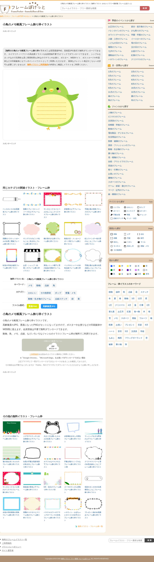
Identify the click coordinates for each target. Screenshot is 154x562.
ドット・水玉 (132, 218)
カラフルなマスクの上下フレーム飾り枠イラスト (52, 464)
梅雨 (120, 338)
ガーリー (116, 211)
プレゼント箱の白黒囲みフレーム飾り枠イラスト (93, 515)
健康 (111, 344)
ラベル (143, 242)
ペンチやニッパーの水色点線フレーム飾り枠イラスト (72, 268)
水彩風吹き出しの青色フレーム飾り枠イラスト (72, 439)
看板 (134, 318)
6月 (146, 325)
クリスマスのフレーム (140, 59)
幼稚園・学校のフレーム (118, 125)
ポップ (58, 293)
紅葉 (129, 311)
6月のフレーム (137, 80)
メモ (30, 285)
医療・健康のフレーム (117, 141)
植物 (111, 292)
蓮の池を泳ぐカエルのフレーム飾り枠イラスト (11, 464)
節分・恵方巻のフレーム (141, 27)
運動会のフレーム (116, 55)
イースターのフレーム (140, 39)
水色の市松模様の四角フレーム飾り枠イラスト (11, 515)
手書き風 (116, 215)
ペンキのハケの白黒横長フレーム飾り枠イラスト (11, 211)
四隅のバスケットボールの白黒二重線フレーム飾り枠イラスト (11, 241)
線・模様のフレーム (117, 194)
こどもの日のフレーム (117, 43)
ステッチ (144, 292)
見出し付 (130, 246)
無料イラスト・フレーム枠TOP (11, 16)
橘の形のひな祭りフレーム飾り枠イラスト (52, 240)
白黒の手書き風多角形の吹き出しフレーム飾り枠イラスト (31, 464)
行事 (141, 305)
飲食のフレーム (115, 129)
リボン (129, 242)
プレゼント (130, 325)
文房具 (134, 331)
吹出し (116, 242)
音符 (120, 331)
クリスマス (120, 305)
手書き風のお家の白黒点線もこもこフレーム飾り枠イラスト (93, 268)
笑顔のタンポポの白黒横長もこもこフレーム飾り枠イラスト (93, 489)
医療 (111, 325)
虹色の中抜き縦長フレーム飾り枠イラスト (11, 266)
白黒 (139, 274)
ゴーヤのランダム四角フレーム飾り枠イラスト (72, 489)
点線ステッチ (61, 299)
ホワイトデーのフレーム (118, 35)
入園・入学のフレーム (117, 39)
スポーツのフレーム (117, 182)
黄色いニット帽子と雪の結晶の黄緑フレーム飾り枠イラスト (52, 268)
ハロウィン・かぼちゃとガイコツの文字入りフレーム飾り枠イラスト (72, 516)
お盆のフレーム (138, 51)
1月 (110, 305)
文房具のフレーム (116, 121)
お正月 (121, 311)
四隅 (115, 238)
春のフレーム (114, 96)
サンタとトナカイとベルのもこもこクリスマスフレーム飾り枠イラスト (52, 213)
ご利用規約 (34, 354)
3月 (133, 298)
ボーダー (143, 211)
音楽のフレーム (115, 166)
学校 (142, 331)
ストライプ (131, 211)
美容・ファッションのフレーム (121, 145)
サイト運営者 (7, 550)
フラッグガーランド (133, 338)
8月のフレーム (137, 84)
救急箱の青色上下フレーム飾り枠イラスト (31, 488)
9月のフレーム (114, 88)
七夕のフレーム (115, 51)
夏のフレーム (137, 96)
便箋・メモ (70, 293)
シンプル (116, 207)
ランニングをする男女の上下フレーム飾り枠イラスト (93, 439)
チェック (143, 215)
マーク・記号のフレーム (118, 190)
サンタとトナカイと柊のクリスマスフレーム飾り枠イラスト (11, 489)
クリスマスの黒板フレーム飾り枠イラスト (11, 437)
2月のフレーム (137, 71)
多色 (147, 274)
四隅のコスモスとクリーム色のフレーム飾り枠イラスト (31, 515)
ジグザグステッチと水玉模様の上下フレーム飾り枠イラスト (31, 439)
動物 (38, 285)
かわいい (28, 16)
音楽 (140, 325)
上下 (128, 234)
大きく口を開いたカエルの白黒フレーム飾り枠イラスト (52, 439)
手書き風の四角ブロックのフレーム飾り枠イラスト (93, 211)
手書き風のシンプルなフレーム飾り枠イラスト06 (72, 464)
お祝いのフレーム (116, 174)
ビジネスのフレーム (117, 116)
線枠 (118, 292)
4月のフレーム (137, 76)
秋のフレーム (114, 100)
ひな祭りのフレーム (139, 31)
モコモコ (117, 246)
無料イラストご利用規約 (37, 64)
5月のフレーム (114, 80)
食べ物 (137, 311)
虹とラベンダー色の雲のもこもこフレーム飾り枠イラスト (93, 241)
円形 (128, 238)
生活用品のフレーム (117, 137)
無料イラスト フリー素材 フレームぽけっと (76, 559)
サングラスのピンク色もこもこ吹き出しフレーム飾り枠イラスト (31, 241)
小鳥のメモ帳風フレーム (53, 341)
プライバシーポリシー (11, 547)
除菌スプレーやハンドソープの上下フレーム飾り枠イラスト (31, 211)
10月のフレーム (138, 88)
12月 (140, 298)
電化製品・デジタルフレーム (120, 133)
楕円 (142, 238)
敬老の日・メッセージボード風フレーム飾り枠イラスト (72, 241)
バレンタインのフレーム (118, 31)
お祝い (119, 325)
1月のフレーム (114, 71)
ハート (112, 331)
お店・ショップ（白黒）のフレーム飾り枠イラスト (31, 268)
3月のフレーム (114, 76)
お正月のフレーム (116, 27)
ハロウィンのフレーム (117, 59)
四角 (115, 234)
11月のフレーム (115, 92)
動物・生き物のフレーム (39, 299)
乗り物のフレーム (116, 153)
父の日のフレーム (139, 47)
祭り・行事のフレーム (117, 170)
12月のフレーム (138, 92)
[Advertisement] (53, 39)
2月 (148, 305)
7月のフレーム (114, 84)
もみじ (112, 338)
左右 (142, 234)
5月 (126, 331)
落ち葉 (112, 311)
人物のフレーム (115, 112)
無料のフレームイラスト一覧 (14, 539)
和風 (128, 215)
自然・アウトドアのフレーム (120, 161)
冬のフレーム (137, 100)
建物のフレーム (115, 178)
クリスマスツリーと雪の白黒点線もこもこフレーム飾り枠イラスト (93, 464)
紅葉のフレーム (138, 55)
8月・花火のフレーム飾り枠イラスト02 (52, 488)
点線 (47, 285)
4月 (129, 305)
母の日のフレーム (139, 43)
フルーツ (143, 318)
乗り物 (119, 344)
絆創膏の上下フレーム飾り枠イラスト (72, 210)
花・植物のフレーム (117, 157)
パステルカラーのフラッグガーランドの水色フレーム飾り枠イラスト (52, 516)
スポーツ (125, 318)
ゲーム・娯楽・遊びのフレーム (121, 186)
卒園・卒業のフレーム (140, 35)
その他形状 (46, 293)
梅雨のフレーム (115, 47)
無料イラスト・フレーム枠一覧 (90, 526)
